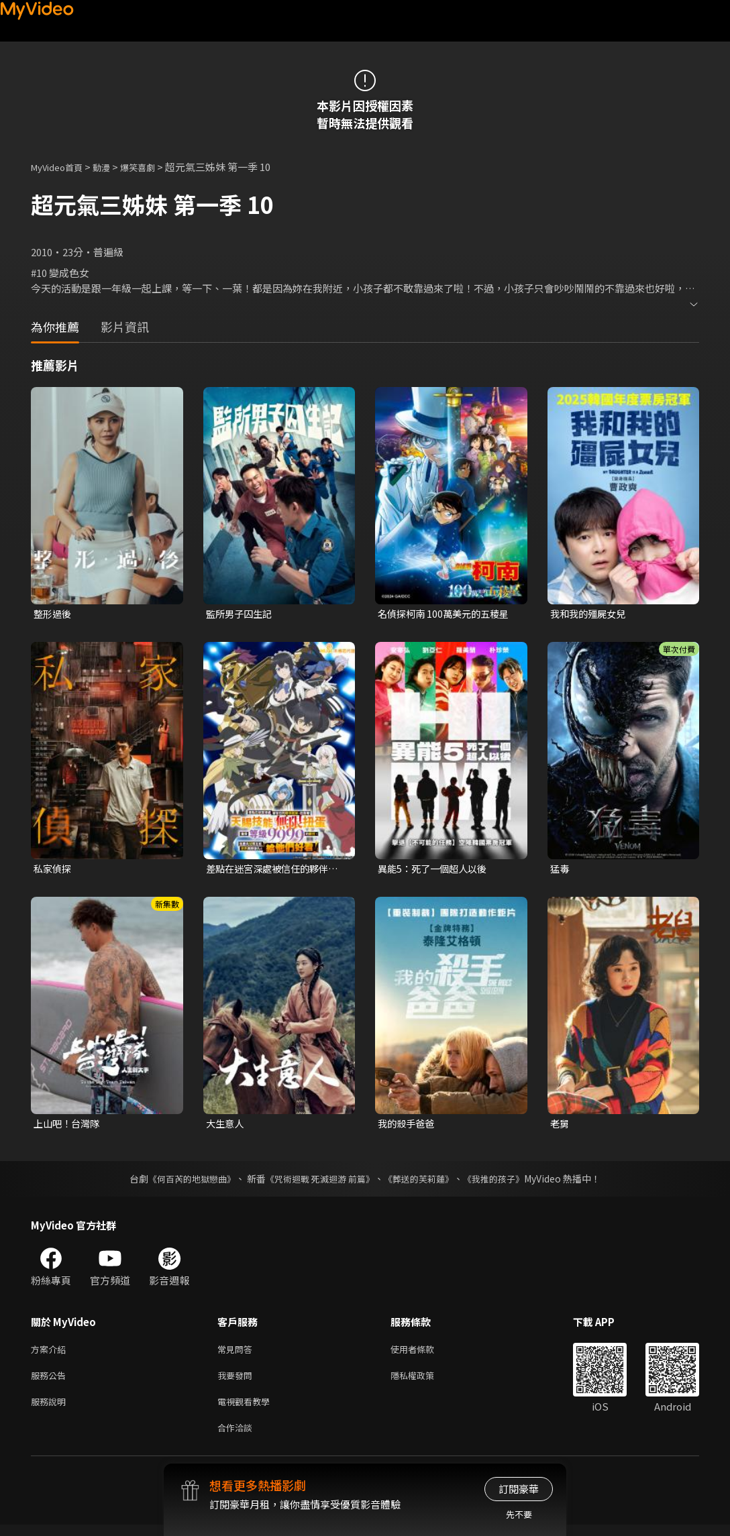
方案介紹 (51, 1353)
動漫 (112, 167)
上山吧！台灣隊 (69, 1126)
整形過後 (54, 614)
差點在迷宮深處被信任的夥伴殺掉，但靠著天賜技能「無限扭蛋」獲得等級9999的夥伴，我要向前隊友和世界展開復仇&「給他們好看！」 (276, 870)
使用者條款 (424, 1353)
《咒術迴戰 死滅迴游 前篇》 (318, 1182)
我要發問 (237, 1381)
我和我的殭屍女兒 (590, 614)
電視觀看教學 (247, 1410)
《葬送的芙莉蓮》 (424, 1182)
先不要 (519, 1514)
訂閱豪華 (519, 1489)
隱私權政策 (424, 1381)
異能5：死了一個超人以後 (436, 870)
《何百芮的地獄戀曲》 (183, 1182)
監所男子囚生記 (241, 614)
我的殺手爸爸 (408, 1126)
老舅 (560, 1126)
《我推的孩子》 (504, 1182)
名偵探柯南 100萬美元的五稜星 (447, 614)
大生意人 (226, 1126)
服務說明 (51, 1410)
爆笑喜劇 (152, 167)
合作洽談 (237, 1438)
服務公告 (51, 1381)
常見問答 (237, 1353)
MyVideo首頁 (61, 167)
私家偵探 (54, 870)
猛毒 (560, 870)
